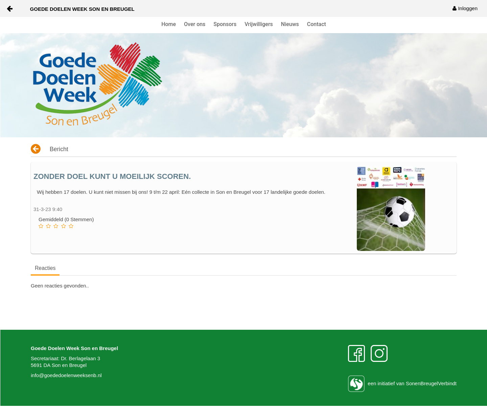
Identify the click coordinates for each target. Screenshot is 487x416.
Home (168, 24)
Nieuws (290, 24)
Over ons (194, 24)
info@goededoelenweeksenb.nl (66, 375)
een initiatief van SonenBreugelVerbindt (402, 383)
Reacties (45, 268)
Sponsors (224, 24)
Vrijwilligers (259, 24)
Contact (316, 24)
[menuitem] (465, 8)
